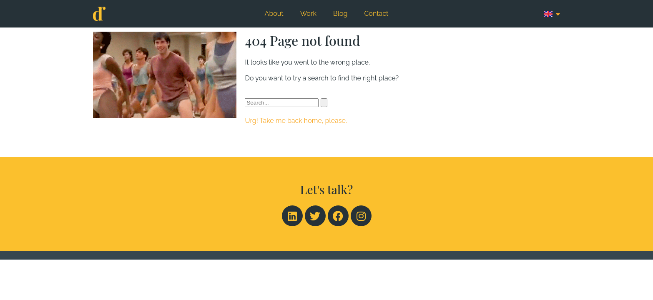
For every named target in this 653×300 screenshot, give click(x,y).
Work (308, 14)
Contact (376, 14)
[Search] (324, 102)
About (274, 14)
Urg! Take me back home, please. (296, 121)
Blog (340, 14)
